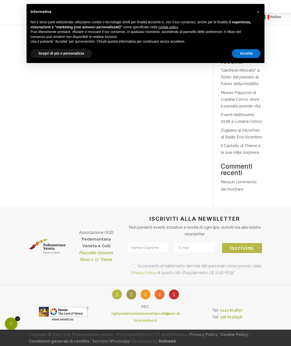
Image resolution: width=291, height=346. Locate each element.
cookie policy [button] (168, 27)
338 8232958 (231, 317)
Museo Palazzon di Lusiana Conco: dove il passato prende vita (241, 99)
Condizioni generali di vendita (59, 341)
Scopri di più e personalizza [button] (61, 53)
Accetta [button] (246, 53)
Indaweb (167, 341)
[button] (258, 12)
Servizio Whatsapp (111, 341)
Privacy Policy (143, 272)
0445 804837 (231, 310)
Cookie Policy (234, 334)
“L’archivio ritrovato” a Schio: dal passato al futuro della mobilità (240, 77)
